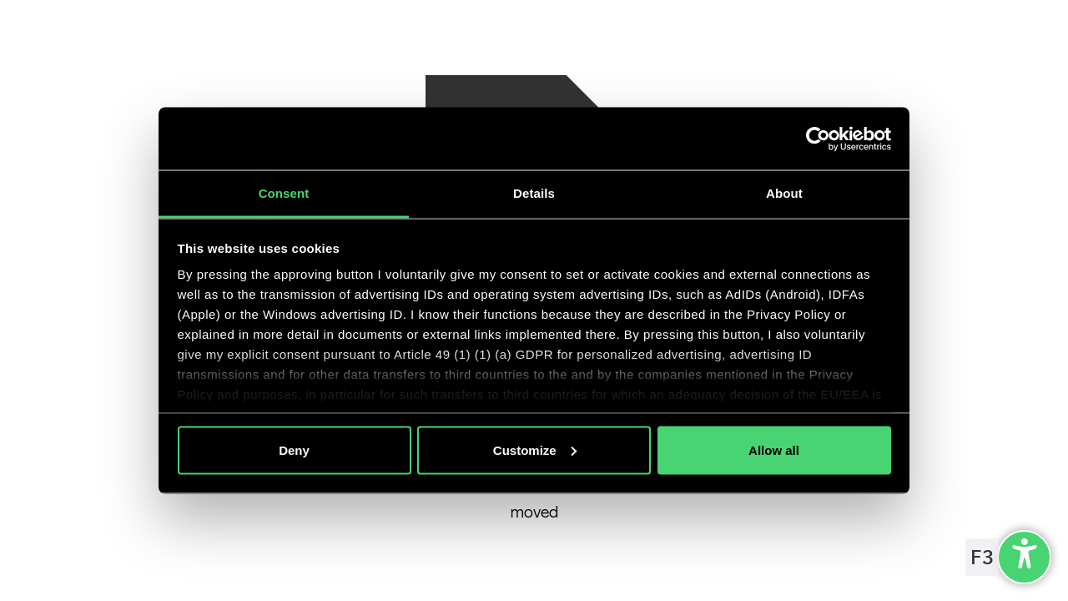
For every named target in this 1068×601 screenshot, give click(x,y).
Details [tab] (534, 193)
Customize (535, 449)
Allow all (773, 449)
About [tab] (784, 193)
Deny (294, 449)
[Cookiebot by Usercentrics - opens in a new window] (818, 138)
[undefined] (1024, 557)
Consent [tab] (284, 193)
